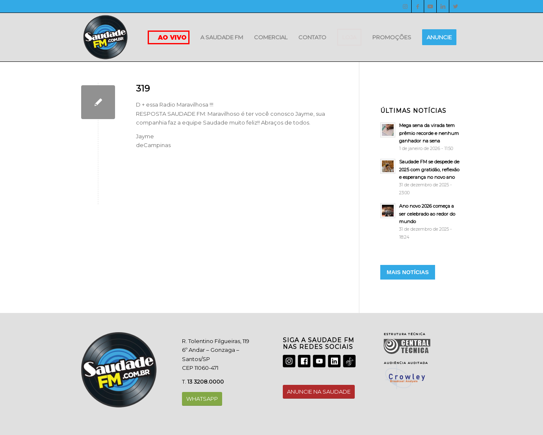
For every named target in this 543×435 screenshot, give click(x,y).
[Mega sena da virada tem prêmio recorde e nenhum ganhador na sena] (421, 137)
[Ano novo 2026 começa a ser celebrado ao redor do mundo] (421, 221)
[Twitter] (455, 6)
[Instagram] (405, 6)
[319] (98, 102)
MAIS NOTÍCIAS (408, 272)
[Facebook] (418, 6)
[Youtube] (430, 6)
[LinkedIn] (443, 6)
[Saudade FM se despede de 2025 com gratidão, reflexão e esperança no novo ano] (421, 177)
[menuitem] (221, 37)
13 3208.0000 (205, 381)
